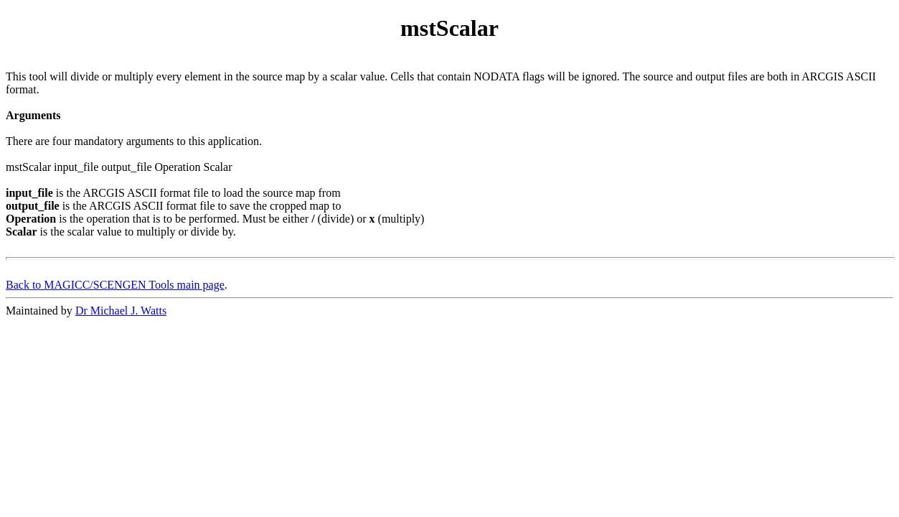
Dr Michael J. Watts (120, 310)
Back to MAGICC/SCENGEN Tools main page (115, 285)
